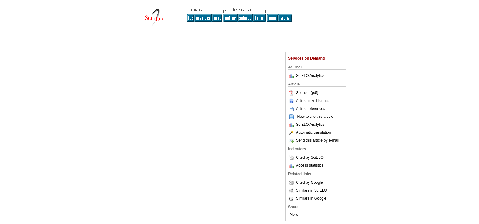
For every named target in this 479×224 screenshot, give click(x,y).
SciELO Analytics (310, 76)
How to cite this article (315, 116)
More (294, 214)
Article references (306, 109)
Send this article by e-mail (313, 140)
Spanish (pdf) (303, 93)
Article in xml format (308, 101)
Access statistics (310, 165)
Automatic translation (309, 132)
